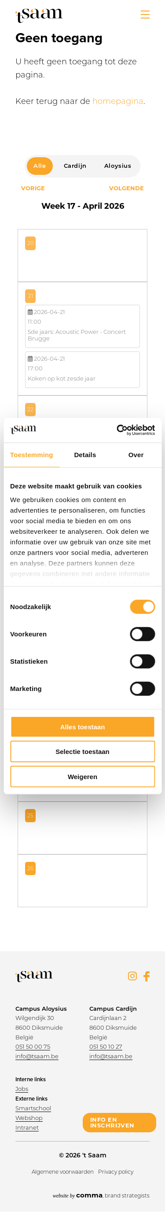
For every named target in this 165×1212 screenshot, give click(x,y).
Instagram (132, 976)
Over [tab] (136, 454)
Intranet (27, 1127)
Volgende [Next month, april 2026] (126, 188)
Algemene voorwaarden (63, 1171)
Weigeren (82, 776)
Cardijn (75, 165)
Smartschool (33, 1108)
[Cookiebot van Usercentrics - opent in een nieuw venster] (117, 430)
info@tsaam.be (37, 1056)
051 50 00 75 (32, 1046)
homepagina (117, 101)
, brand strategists (101, 1195)
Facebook (146, 976)
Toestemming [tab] (31, 454)
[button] (145, 14)
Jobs (21, 1088)
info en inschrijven (112, 1122)
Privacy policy (115, 1171)
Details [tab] (85, 454)
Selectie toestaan (82, 751)
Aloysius (118, 165)
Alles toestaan (82, 726)
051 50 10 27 (105, 1046)
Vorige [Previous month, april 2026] (33, 188)
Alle (39, 165)
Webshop (29, 1117)
